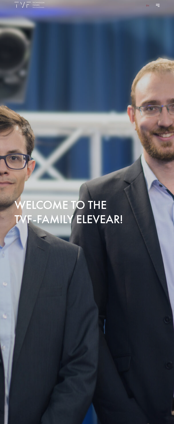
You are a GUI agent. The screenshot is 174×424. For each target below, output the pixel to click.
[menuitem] (147, 5)
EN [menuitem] (147, 5)
